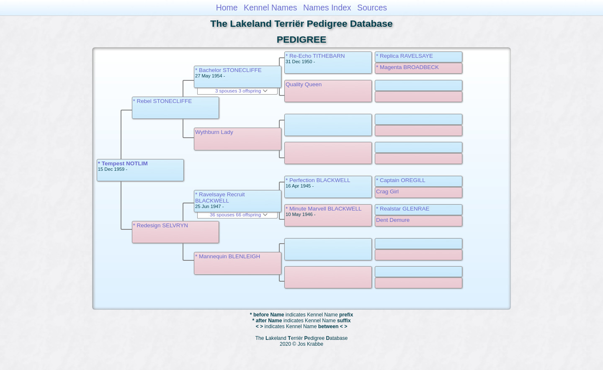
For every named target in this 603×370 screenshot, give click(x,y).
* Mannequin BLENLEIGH (227, 256)
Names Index (327, 7)
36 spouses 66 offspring (239, 214)
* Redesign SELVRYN (160, 225)
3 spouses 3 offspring (241, 90)
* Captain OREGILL (400, 180)
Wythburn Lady (214, 132)
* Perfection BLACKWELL (318, 180)
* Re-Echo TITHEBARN (315, 56)
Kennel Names (270, 7)
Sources (372, 7)
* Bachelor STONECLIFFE (228, 70)
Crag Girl (387, 191)
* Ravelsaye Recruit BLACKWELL (220, 197)
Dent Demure (393, 220)
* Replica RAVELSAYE (404, 56)
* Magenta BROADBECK (407, 67)
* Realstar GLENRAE (403, 209)
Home (227, 7)
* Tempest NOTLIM (123, 163)
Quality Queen (304, 84)
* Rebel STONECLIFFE (162, 101)
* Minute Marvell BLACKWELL (324, 209)
